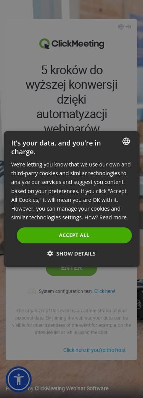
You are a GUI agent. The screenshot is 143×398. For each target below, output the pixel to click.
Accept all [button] (74, 235)
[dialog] (71, 199)
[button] (71, 253)
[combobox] (126, 141)
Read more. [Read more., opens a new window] (114, 217)
